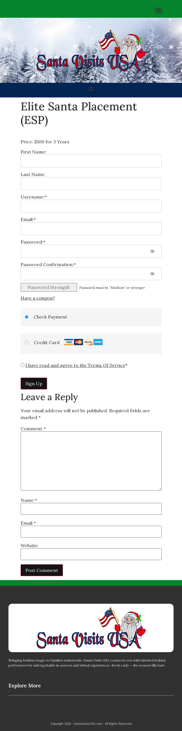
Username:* (34, 197)
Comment (33, 428)
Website (29, 545)
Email (28, 523)
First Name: (33, 152)
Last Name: (33, 174)
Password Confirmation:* (48, 264)
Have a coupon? (38, 298)
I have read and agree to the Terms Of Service (75, 365)
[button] (158, 10)
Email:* (28, 219)
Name (29, 500)
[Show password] (152, 251)
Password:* (33, 242)
